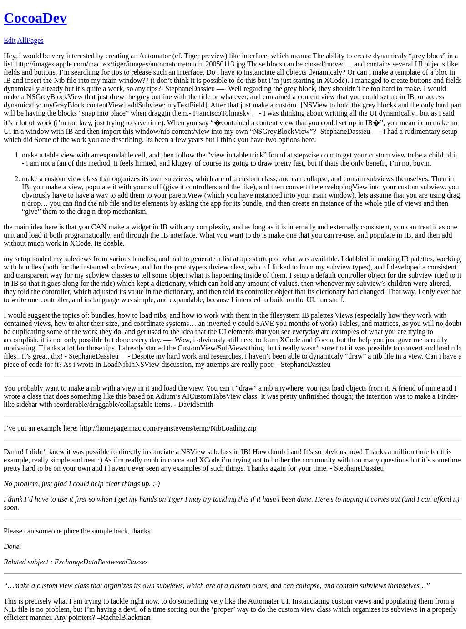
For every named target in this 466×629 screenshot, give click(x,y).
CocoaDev (35, 18)
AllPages (30, 40)
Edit (10, 40)
